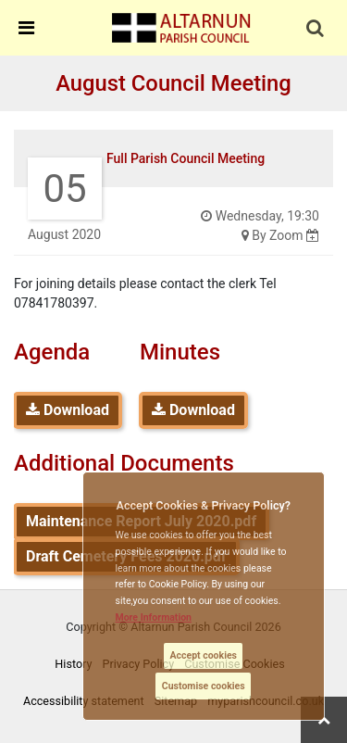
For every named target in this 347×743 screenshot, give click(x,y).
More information (154, 617)
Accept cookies (203, 655)
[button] (316, 29)
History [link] (73, 664)
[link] (181, 26)
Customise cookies (203, 686)
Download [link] (67, 410)
